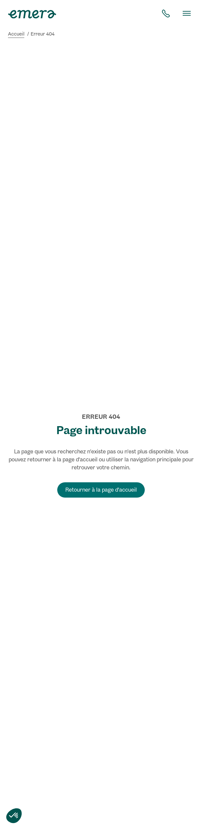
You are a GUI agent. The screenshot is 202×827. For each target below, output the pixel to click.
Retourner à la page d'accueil (101, 489)
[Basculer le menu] (186, 13)
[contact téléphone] (166, 13)
